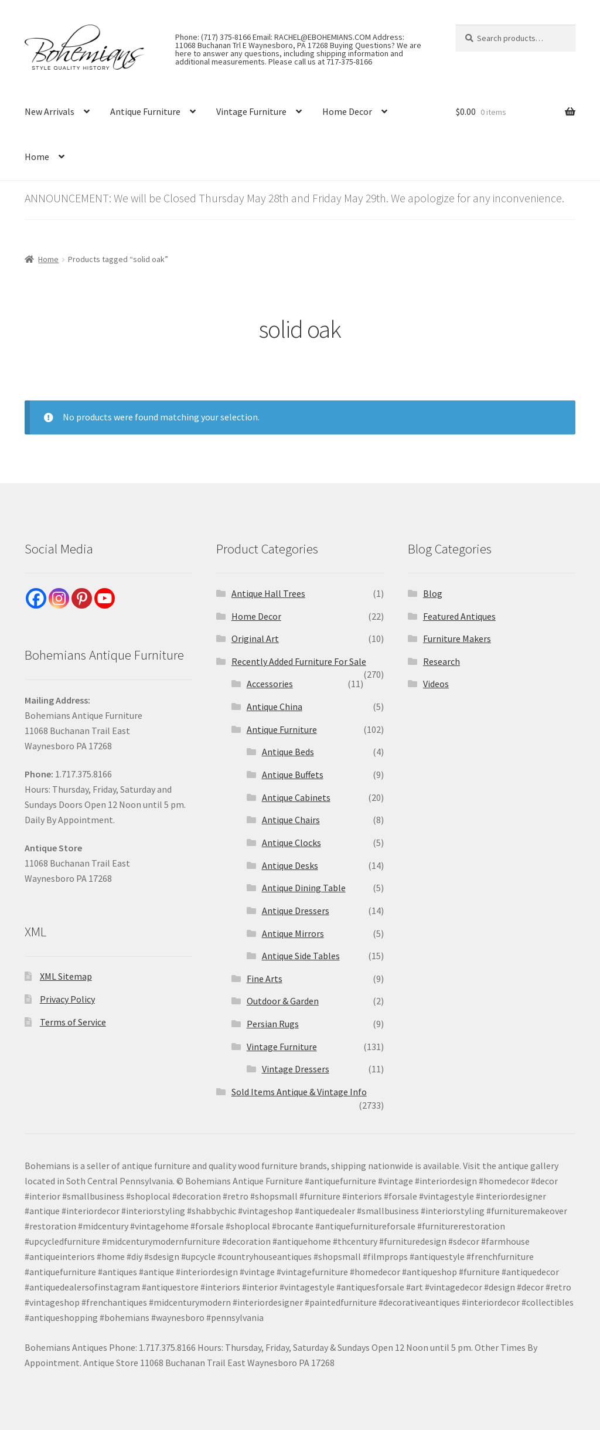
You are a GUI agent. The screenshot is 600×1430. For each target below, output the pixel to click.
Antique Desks (290, 865)
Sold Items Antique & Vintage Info (299, 1092)
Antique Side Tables (301, 956)
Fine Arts (264, 978)
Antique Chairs (291, 820)
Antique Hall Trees (268, 593)
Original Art (255, 638)
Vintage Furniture (251, 111)
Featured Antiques (459, 616)
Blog (432, 593)
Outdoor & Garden (283, 1001)
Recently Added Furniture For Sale (298, 661)
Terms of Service (73, 1022)
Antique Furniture (145, 111)
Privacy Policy (67, 999)
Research (441, 661)
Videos (436, 683)
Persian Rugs (273, 1024)
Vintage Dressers (295, 1069)
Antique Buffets (292, 774)
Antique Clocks (291, 842)
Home (37, 156)
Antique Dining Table (304, 888)
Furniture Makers (457, 638)
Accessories (270, 683)
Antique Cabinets (296, 797)
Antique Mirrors (293, 933)
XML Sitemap (66, 976)
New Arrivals (49, 111)
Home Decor (347, 111)
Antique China (274, 706)
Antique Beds (288, 752)
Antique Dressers (295, 910)
